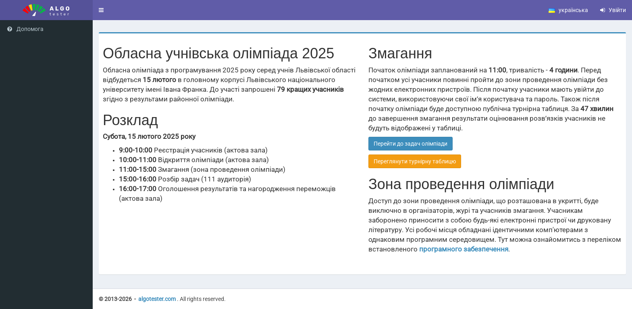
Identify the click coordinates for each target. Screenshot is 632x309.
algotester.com (157, 299)
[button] (101, 10)
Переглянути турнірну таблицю (415, 161)
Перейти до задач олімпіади (410, 143)
